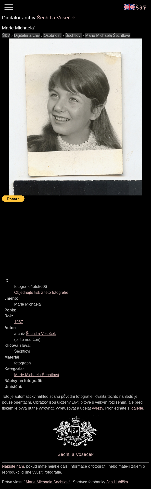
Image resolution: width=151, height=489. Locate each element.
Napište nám (13, 466)
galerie (137, 408)
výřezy (97, 408)
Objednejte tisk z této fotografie (41, 292)
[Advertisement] (76, 238)
